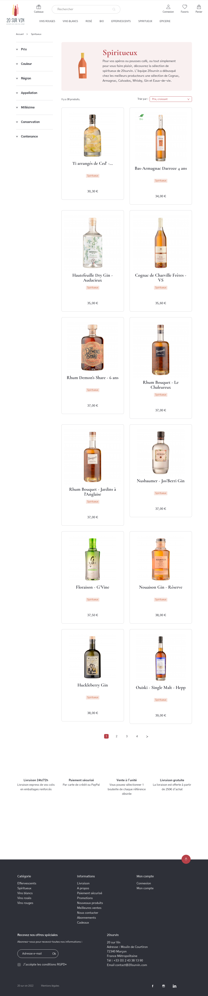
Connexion (144, 883)
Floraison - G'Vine (92, 587)
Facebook (152, 986)
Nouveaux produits (90, 903)
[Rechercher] (86, 9)
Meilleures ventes (89, 907)
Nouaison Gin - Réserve (160, 587)
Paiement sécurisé (89, 893)
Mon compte (145, 888)
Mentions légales (50, 986)
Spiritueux (24, 888)
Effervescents (26, 883)
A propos (83, 888)
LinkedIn (174, 986)
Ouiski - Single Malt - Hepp (161, 687)
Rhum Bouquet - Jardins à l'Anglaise (92, 492)
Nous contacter (87, 912)
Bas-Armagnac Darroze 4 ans (161, 168)
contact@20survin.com (131, 965)
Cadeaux (38, 12)
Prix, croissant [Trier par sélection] (170, 99)
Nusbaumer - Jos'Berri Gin (161, 481)
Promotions (85, 898)
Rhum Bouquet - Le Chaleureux (161, 385)
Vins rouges (25, 903)
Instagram (163, 986)
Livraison (83, 883)
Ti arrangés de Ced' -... (92, 163)
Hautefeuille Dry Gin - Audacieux (92, 278)
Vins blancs (25, 893)
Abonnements (86, 917)
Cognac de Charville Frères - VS (160, 278)
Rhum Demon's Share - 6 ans (92, 377)
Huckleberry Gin (92, 685)
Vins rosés (24, 898)
